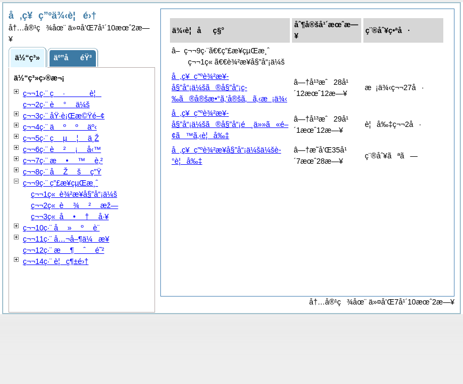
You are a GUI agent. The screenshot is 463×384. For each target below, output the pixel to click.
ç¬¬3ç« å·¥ (70, 216)
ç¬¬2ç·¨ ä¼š (56, 104)
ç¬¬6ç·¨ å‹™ (62, 149)
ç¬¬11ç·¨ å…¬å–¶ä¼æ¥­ (66, 239)
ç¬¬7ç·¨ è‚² (63, 160)
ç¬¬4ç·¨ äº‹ (60, 127)
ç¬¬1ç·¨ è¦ (62, 93)
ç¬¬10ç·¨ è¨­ (61, 227)
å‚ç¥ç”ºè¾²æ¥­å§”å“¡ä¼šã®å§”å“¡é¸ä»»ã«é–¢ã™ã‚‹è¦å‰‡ (230, 124)
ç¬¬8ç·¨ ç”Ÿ (62, 171)
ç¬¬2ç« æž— (74, 205)
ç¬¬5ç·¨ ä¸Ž (61, 138)
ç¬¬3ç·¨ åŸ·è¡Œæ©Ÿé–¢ (64, 115)
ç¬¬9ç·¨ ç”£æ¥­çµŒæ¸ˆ (60, 183)
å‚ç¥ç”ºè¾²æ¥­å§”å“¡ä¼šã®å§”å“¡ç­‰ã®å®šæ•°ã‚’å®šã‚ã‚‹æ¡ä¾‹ (229, 87)
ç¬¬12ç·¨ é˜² (63, 250)
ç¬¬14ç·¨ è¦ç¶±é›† (55, 261)
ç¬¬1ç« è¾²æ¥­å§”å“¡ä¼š (74, 194)
